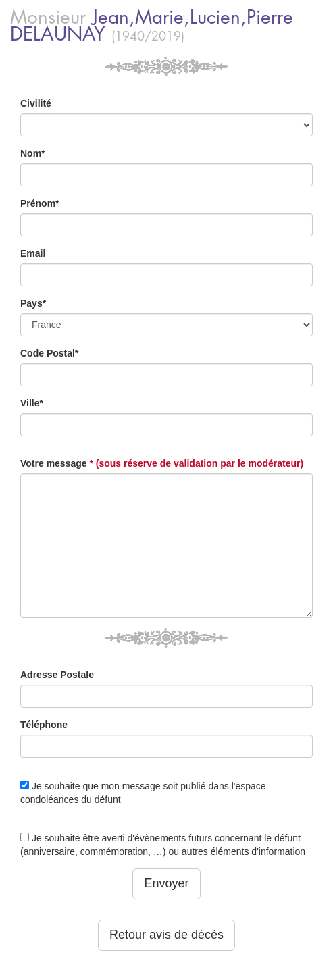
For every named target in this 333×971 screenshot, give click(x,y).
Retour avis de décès (166, 934)
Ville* (31, 403)
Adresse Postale (57, 674)
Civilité (35, 103)
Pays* (33, 303)
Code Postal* (49, 353)
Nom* (32, 153)
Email (32, 253)
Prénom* (39, 203)
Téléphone (44, 724)
